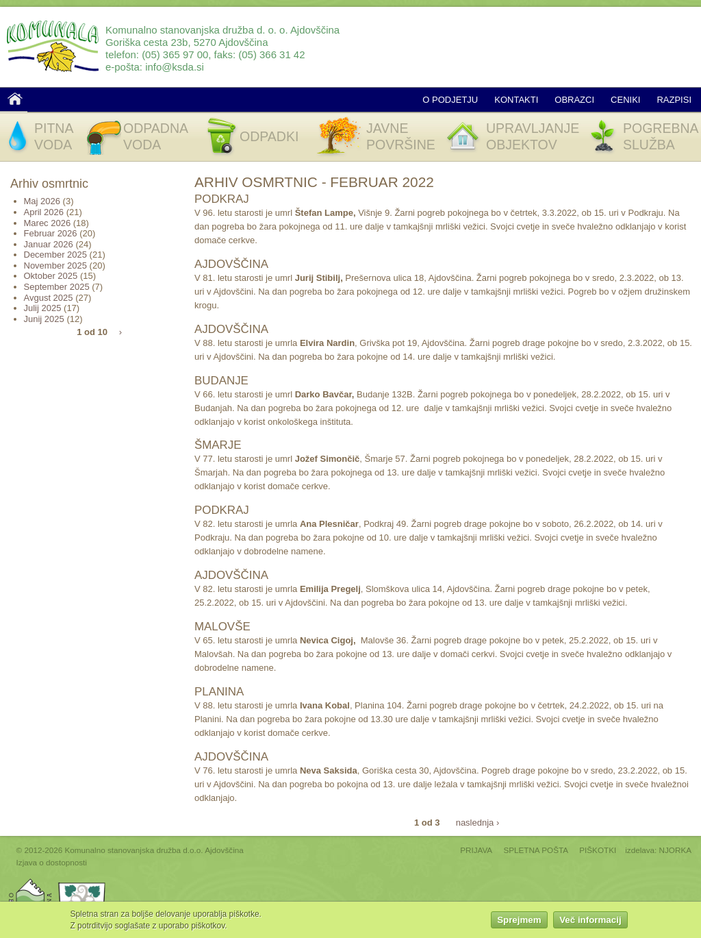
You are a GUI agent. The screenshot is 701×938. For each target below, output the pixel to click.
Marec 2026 (47, 223)
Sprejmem (519, 921)
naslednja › (478, 822)
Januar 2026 (48, 244)
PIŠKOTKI (597, 850)
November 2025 (56, 265)
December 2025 (56, 254)
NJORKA (675, 850)
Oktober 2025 (51, 276)
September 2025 (57, 287)
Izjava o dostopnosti (51, 862)
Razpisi (674, 100)
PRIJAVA (476, 850)
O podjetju (450, 100)
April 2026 (44, 212)
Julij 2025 (43, 308)
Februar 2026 (50, 233)
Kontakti (516, 100)
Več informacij (590, 921)
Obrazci (574, 100)
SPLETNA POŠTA (535, 850)
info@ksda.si (174, 67)
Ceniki (625, 100)
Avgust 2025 (48, 298)
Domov (15, 98)
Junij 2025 (44, 319)
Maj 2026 (42, 201)
